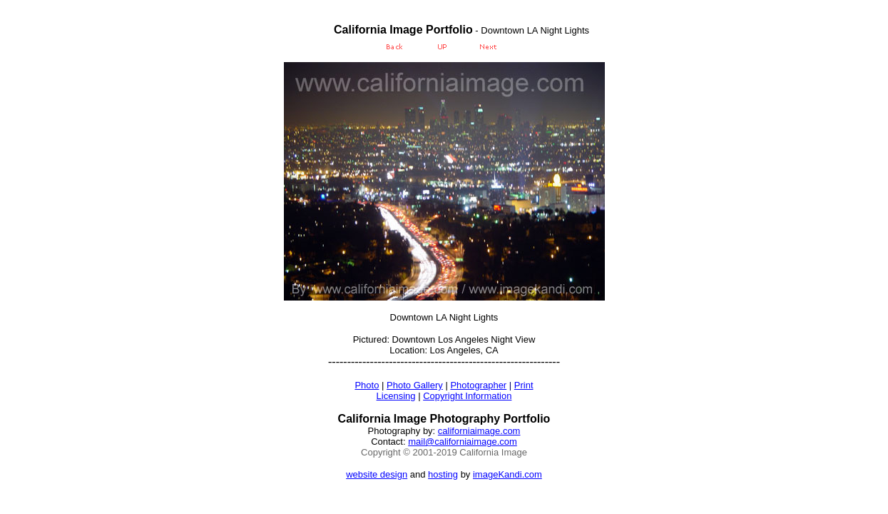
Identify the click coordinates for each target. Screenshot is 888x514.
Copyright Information (467, 395)
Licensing (396, 395)
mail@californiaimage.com (462, 441)
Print (524, 385)
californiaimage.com (479, 430)
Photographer (478, 385)
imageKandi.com (507, 474)
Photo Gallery (415, 385)
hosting (443, 474)
